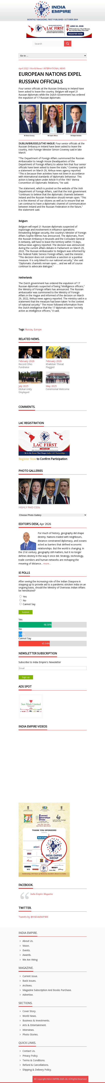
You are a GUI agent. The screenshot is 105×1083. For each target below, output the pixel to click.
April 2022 (23, 68)
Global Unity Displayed (25, 391)
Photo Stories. (28, 1034)
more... (47, 563)
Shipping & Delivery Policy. (35, 1069)
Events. (24, 950)
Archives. (25, 985)
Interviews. (26, 1029)
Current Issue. (28, 976)
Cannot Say (29, 604)
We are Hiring (28, 959)
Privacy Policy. (28, 1055)
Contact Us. (27, 1051)
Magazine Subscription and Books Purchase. (45, 990)
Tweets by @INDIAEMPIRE (33, 916)
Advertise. (26, 994)
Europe (38, 329)
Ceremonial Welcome (57, 389)
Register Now (27, 459)
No (24, 600)
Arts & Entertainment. (32, 1025)
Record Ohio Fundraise (25, 366)
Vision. (24, 945)
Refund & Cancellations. (34, 1065)
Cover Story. (27, 1011)
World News (36, 68)
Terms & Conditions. (32, 1060)
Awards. (25, 955)
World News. (28, 1016)
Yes (25, 596)
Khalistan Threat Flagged (55, 366)
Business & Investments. (34, 1020)
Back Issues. (27, 980)
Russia (28, 329)
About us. (26, 941)
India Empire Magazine (41, 894)
